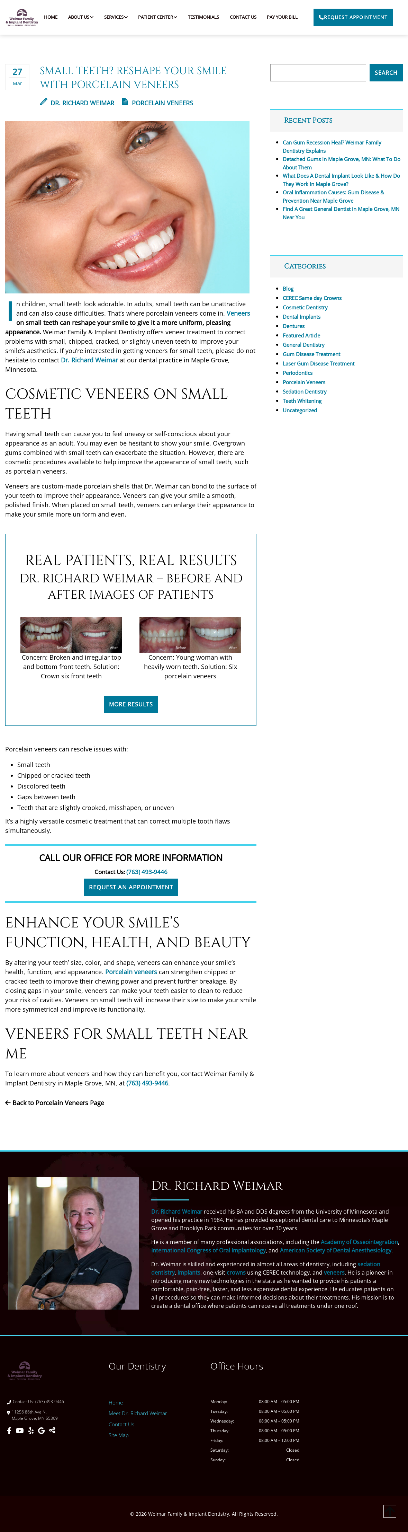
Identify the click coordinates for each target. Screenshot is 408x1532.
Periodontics (297, 372)
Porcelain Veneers (162, 103)
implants (189, 1272)
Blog (288, 288)
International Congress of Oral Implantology (208, 1250)
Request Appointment (353, 17)
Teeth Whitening (302, 400)
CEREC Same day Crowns (312, 297)
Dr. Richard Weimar (77, 103)
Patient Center (155, 17)
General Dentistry (304, 344)
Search (386, 73)
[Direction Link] (51, 1415)
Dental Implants (301, 316)
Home (50, 17)
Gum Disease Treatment (311, 354)
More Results (131, 704)
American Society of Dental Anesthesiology (335, 1250)
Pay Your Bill (282, 17)
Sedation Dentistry (305, 391)
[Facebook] (10, 1431)
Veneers (238, 313)
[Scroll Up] (390, 1517)
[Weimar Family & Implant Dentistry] (356, 1421)
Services (114, 17)
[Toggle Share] (52, 1431)
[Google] (42, 1431)
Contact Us (243, 17)
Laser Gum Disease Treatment (318, 363)
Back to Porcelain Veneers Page (54, 1103)
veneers (334, 1272)
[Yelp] (31, 1431)
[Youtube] (21, 1431)
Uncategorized (300, 410)
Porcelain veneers (131, 972)
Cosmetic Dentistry (305, 307)
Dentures (294, 326)
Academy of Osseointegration (359, 1242)
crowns (236, 1272)
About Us (78, 17)
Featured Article (301, 335)
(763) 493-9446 (146, 872)
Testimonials (203, 17)
